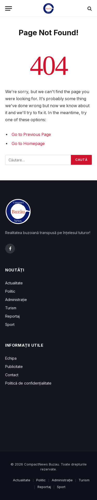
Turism (10, 308)
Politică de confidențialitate (28, 383)
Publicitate (14, 366)
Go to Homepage (28, 143)
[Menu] (8, 8)
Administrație (16, 299)
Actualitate (14, 283)
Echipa (11, 358)
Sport (9, 324)
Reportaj (12, 316)
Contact (11, 375)
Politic (10, 291)
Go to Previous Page (31, 134)
